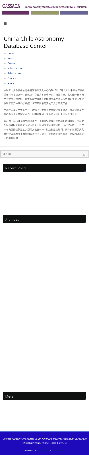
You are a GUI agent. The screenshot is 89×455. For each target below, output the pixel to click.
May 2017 (9, 311)
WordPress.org (12, 421)
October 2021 (11, 275)
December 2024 (12, 239)
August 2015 (10, 332)
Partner (11, 63)
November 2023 (12, 254)
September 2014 (12, 353)
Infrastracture (14, 68)
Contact (11, 78)
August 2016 (10, 317)
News (10, 58)
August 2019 (10, 291)
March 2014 (10, 358)
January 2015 (11, 343)
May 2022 (9, 265)
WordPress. (58, 450)
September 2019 (12, 285)
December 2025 (12, 228)
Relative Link (14, 73)
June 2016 (9, 322)
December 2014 (12, 348)
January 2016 (11, 327)
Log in (7, 405)
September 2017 (12, 306)
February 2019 (11, 296)
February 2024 (11, 249)
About (10, 83)
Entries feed (10, 410)
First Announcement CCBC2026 (20, 186)
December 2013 (12, 369)
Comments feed (12, 416)
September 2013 (12, 374)
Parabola (43, 450)
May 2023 (9, 259)
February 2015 (11, 337)
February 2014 (11, 363)
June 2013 (9, 379)
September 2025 (12, 233)
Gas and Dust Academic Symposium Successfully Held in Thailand (39, 197)
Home (10, 53)
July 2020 (8, 280)
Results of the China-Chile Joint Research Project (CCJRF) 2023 (36, 202)
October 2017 (11, 301)
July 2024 (8, 244)
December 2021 (12, 270)
